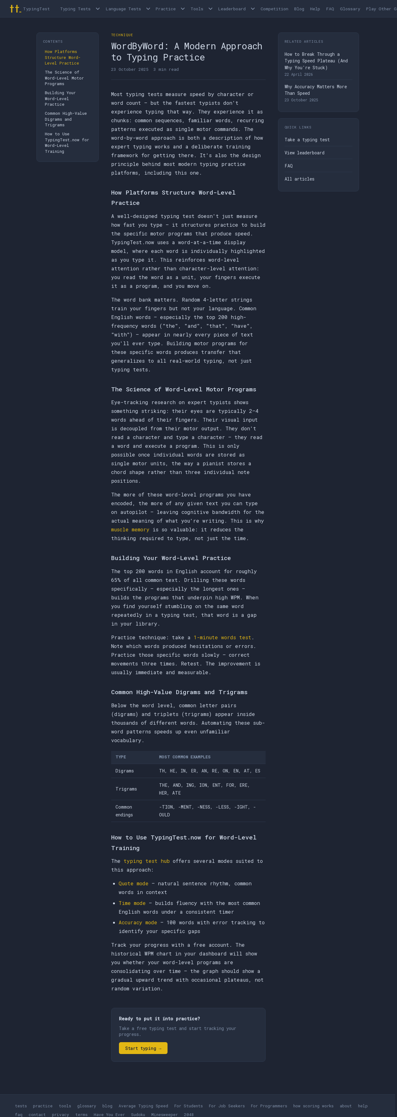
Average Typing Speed (143, 1105)
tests (21, 1105)
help (363, 1105)
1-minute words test (222, 637)
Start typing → (143, 1048)
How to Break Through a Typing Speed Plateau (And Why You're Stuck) (316, 60)
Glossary (350, 9)
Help (315, 9)
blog (107, 1105)
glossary (86, 1105)
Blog (299, 9)
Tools (197, 9)
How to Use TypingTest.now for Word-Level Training (67, 142)
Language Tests (123, 9)
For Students (188, 1105)
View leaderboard (304, 153)
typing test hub (147, 861)
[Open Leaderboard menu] (252, 8)
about (346, 1105)
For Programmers (269, 1105)
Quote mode (134, 883)
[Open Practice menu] (182, 8)
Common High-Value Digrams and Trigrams (66, 119)
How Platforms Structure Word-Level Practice (63, 57)
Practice (166, 9)
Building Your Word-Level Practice (60, 98)
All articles (299, 179)
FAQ (330, 9)
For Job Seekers (227, 1105)
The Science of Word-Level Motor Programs (64, 78)
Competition (274, 9)
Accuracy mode (138, 922)
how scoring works (313, 1105)
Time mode (132, 903)
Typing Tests (75, 9)
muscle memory (130, 529)
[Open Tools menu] (210, 8)
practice (43, 1105)
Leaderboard (232, 9)
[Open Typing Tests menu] (97, 8)
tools (65, 1105)
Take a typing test (307, 140)
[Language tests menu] (148, 8)
